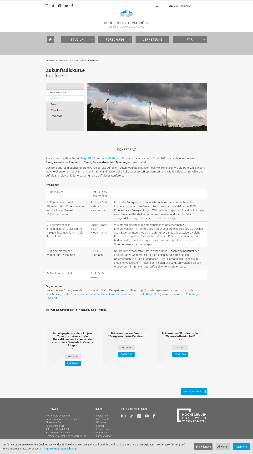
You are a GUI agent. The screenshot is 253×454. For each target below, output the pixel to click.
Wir (190, 39)
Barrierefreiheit (104, 435)
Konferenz (93, 60)
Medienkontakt (103, 432)
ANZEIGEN (72, 356)
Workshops (56, 110)
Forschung (115, 39)
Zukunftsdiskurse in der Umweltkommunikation (100, 294)
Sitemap (100, 425)
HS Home (101, 422)
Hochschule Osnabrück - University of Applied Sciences (126, 19)
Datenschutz (67, 448)
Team (53, 104)
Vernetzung (152, 39)
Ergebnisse (56, 115)
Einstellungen (203, 446)
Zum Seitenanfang (192, 391)
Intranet (185, 5)
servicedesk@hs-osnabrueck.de (69, 435)
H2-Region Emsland (120, 158)
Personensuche (104, 429)
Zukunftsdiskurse (78, 60)
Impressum (50, 448)
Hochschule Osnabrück (56, 60)
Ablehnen (222, 446)
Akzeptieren (241, 446)
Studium (77, 39)
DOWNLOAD (72, 363)
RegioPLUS (88, 158)
